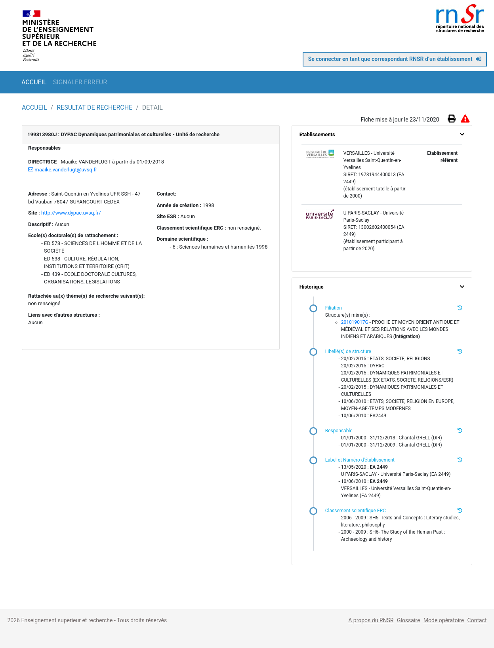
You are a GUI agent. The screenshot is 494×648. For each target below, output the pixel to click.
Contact (477, 620)
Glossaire (408, 620)
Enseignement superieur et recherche (67, 620)
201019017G (354, 322)
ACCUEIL (34, 82)
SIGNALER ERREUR (80, 82)
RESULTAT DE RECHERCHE (95, 107)
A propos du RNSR (370, 620)
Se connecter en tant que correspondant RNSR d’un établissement (394, 59)
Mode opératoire (443, 620)
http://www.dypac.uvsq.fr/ (71, 213)
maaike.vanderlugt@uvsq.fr (62, 170)
